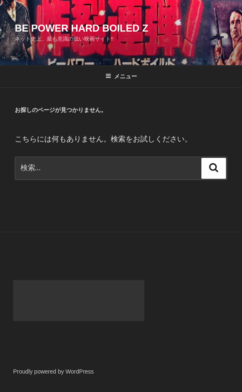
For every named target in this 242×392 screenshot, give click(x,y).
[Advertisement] (78, 300)
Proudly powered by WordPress (53, 371)
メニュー (121, 76)
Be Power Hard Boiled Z (81, 28)
